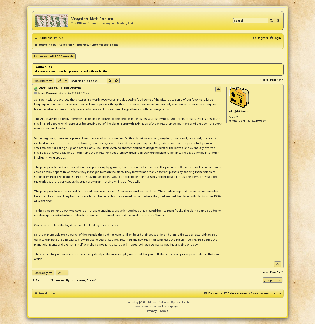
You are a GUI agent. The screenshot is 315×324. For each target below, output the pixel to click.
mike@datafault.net (239, 111)
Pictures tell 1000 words (54, 56)
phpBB (143, 302)
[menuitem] (58, 37)
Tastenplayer (170, 306)
